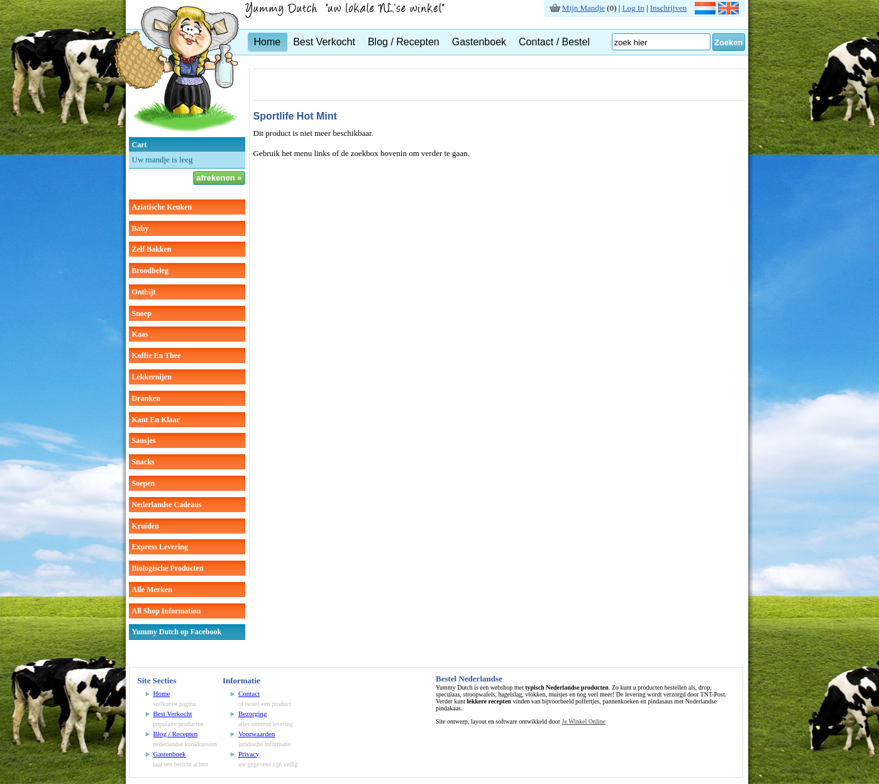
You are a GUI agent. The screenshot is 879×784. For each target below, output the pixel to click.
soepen (143, 483)
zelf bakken (152, 249)
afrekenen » (218, 177)
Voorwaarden (256, 733)
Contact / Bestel (554, 41)
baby (140, 228)
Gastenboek (479, 41)
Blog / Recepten (404, 41)
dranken (146, 398)
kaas (140, 334)
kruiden (145, 526)
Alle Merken (152, 589)
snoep (142, 313)
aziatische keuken (162, 207)
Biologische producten (168, 568)
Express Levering (160, 546)
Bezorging (252, 713)
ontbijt (144, 292)
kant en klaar (156, 419)
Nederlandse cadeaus (167, 504)
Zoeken (728, 42)
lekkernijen (152, 376)
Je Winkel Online (583, 721)
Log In (633, 8)
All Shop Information (166, 611)
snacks (143, 461)
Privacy (249, 754)
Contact (249, 693)
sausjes (144, 440)
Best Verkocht (324, 41)
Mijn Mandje (583, 8)
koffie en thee (156, 355)
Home (267, 41)
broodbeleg (150, 270)
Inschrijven (668, 8)
